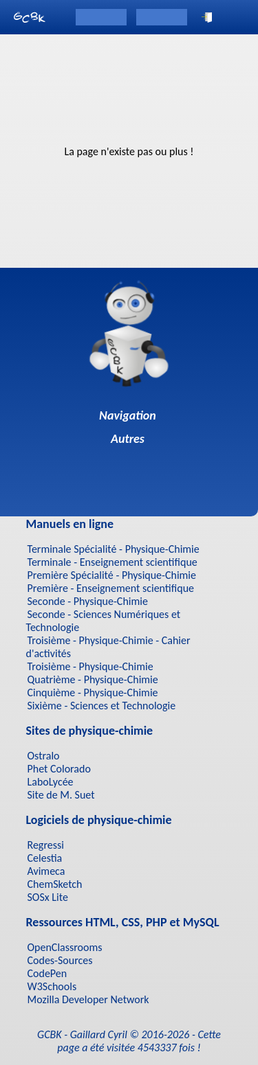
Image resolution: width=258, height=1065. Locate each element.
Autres (129, 438)
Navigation (129, 415)
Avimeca (46, 871)
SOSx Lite (48, 897)
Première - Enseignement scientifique (111, 588)
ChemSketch (55, 884)
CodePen (47, 973)
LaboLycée (51, 781)
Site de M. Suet (61, 794)
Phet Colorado (59, 768)
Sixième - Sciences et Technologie (102, 705)
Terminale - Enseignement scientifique (112, 562)
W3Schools (52, 986)
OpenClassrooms (65, 947)
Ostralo (44, 755)
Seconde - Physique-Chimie (88, 601)
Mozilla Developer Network (88, 999)
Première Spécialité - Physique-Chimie (112, 575)
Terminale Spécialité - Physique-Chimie (114, 549)
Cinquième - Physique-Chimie (93, 692)
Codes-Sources (60, 960)
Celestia (45, 857)
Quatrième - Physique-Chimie (93, 679)
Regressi (46, 844)
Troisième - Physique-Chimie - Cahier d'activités (108, 647)
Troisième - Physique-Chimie (90, 666)
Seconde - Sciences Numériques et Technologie (103, 621)
